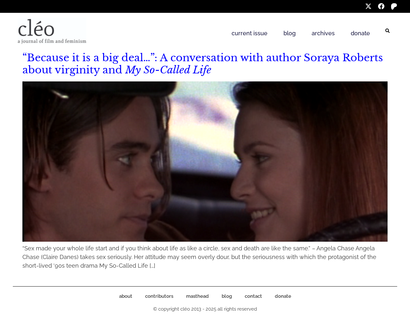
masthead (197, 296)
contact (253, 296)
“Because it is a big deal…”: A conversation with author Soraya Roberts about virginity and (202, 63)
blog (289, 33)
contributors (159, 296)
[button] (387, 31)
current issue (249, 33)
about (125, 296)
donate (360, 33)
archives (323, 33)
